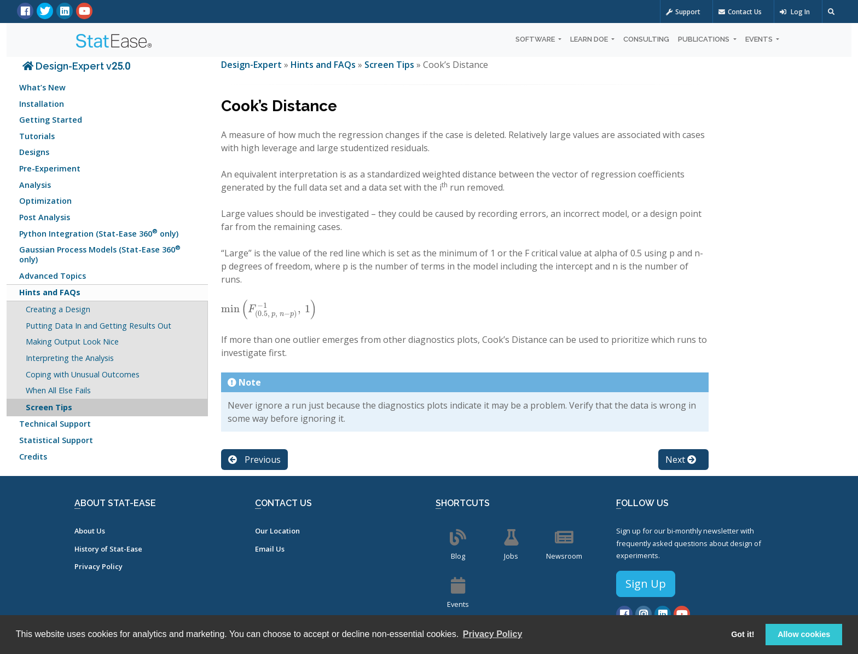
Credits (33, 456)
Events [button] (759, 39)
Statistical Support (56, 440)
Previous (254, 460)
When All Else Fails (58, 390)
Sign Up (645, 583)
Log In (795, 11)
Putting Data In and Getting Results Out (98, 325)
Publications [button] (704, 39)
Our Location (277, 531)
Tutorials (37, 136)
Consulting (646, 39)
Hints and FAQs (49, 292)
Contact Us (740, 11)
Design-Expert (252, 65)
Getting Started (50, 119)
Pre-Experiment (49, 168)
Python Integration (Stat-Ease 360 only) (98, 232)
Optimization (45, 201)
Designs (34, 152)
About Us (89, 531)
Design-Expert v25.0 (76, 66)
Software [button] (535, 39)
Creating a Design (58, 309)
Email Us (270, 549)
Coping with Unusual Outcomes (83, 374)
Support (683, 11)
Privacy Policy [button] (493, 634)
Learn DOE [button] (590, 39)
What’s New (42, 87)
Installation (41, 104)
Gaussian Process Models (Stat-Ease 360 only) (100, 254)
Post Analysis (44, 217)
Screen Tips (49, 407)
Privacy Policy (98, 566)
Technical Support (55, 423)
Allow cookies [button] (804, 634)
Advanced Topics (52, 276)
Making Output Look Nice (72, 341)
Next (680, 460)
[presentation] (269, 309)
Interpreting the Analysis (70, 358)
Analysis (35, 185)
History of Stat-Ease (108, 549)
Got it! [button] (742, 634)
